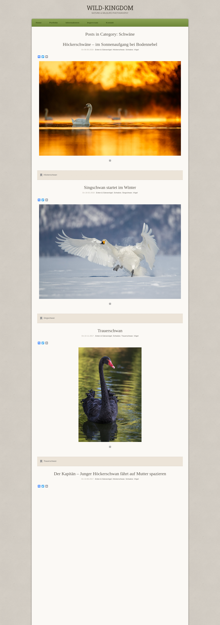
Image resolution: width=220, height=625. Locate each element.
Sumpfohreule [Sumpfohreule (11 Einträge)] (98, 600)
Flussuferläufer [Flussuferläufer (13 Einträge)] (131, 588)
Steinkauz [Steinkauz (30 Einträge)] (79, 600)
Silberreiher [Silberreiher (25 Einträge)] (47, 600)
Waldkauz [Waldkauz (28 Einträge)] (153, 600)
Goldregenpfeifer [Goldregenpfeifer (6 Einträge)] (147, 588)
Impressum (92, 23)
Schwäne (129, 50)
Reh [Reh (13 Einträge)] (75, 596)
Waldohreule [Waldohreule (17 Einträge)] (171, 601)
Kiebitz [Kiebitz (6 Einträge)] (103, 592)
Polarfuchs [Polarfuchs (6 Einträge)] (68, 597)
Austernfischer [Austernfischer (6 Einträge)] (42, 588)
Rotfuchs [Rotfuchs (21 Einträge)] (109, 596)
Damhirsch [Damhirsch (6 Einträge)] (82, 588)
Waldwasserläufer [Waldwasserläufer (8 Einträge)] (45, 604)
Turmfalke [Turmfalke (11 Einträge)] (112, 600)
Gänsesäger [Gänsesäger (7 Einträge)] (53, 592)
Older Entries (110, 569)
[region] (110, 113)
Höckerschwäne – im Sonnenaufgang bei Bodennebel (110, 44)
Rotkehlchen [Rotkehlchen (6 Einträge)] (135, 597)
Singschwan (127, 193)
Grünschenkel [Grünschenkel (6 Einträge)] (42, 592)
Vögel (136, 50)
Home (38, 23)
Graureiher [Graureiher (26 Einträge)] (172, 587)
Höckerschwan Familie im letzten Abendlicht (110, 522)
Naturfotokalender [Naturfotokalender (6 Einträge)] (44, 597)
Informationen (72, 23)
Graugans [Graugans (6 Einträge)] (158, 588)
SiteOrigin (114, 618)
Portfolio (53, 23)
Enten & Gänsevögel (103, 50)
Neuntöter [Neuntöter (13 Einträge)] (57, 596)
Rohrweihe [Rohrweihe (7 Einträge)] (97, 597)
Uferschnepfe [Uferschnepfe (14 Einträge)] (128, 600)
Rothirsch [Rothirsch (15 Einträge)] (123, 596)
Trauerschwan (110, 330)
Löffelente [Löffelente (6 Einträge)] (150, 592)
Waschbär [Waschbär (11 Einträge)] (60, 603)
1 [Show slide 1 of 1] (110, 161)
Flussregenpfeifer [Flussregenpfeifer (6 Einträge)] (114, 588)
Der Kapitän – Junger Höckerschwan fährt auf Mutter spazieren (110, 473)
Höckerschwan (118, 50)
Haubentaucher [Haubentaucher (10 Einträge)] (67, 592)
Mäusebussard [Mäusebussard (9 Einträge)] (161, 592)
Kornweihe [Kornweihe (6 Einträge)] (123, 592)
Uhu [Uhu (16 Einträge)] (140, 600)
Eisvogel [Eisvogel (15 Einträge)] (92, 588)
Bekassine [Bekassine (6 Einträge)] (64, 588)
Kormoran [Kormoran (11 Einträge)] (112, 591)
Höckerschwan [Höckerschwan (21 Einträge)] (88, 592)
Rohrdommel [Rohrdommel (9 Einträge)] (85, 596)
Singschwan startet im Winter (110, 187)
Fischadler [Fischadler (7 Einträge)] (103, 588)
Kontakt (110, 23)
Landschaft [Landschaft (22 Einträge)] (136, 591)
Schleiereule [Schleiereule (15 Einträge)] (149, 596)
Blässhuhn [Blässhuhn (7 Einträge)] (73, 588)
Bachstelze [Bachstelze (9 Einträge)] (54, 588)
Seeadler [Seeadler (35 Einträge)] (168, 595)
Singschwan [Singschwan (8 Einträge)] (63, 601)
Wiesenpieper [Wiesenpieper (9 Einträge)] (74, 604)
